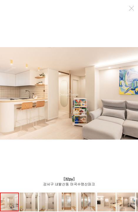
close (132, 8)
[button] (29, 202)
